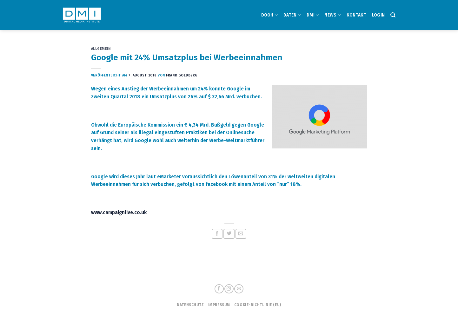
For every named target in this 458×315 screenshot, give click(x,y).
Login (378, 15)
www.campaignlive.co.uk (119, 212)
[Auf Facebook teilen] (217, 234)
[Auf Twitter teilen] (229, 234)
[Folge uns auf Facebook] (219, 288)
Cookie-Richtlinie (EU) (257, 305)
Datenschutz (190, 305)
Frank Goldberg (182, 75)
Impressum (219, 305)
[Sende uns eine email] (238, 288)
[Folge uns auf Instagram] (228, 288)
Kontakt (356, 15)
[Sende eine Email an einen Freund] (241, 234)
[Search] (392, 15)
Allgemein (101, 49)
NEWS (332, 15)
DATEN (292, 15)
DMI (313, 15)
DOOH (269, 15)
